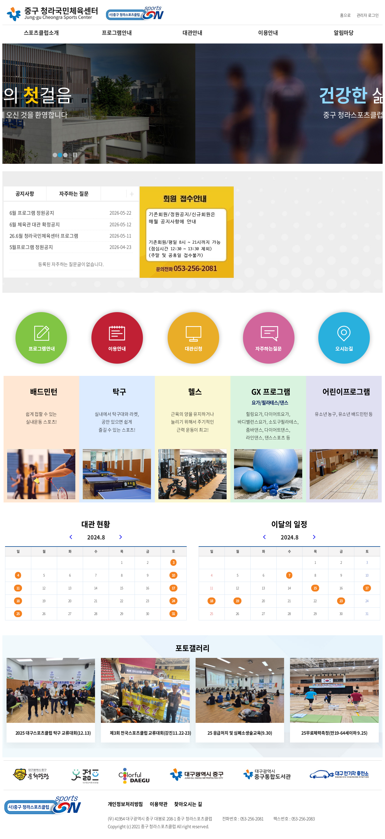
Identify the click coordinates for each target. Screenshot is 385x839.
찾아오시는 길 (188, 803)
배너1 (55, 155)
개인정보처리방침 (125, 803)
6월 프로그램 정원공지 (32, 212)
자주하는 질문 (74, 193)
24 (173, 600)
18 (18, 600)
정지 (75, 155)
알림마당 (344, 33)
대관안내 (192, 33)
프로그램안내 (117, 33)
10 (173, 575)
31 (173, 613)
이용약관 (158, 803)
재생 (70, 155)
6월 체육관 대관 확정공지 (35, 224)
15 (315, 588)
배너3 (65, 155)
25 (18, 613)
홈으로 (345, 15)
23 (341, 600)
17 (173, 588)
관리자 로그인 (368, 15)
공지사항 (24, 193)
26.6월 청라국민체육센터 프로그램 (44, 235)
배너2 (60, 155)
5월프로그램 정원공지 (31, 246)
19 (237, 600)
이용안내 (268, 33)
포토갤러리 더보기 (376, 640)
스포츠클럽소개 (41, 33)
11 (18, 588)
